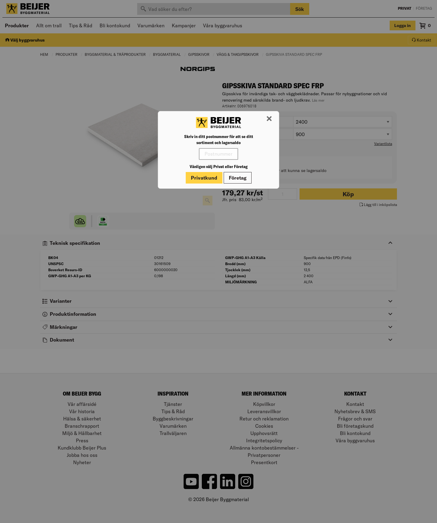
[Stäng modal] (269, 119)
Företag (237, 178)
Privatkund (204, 178)
